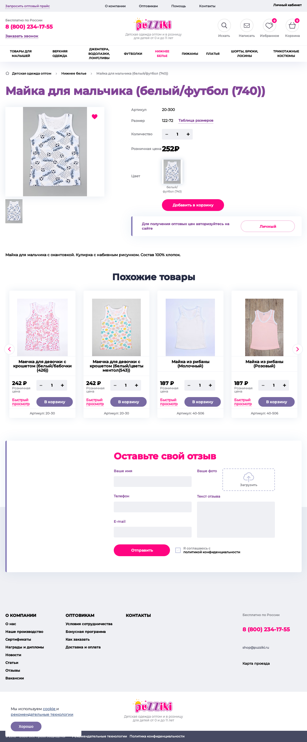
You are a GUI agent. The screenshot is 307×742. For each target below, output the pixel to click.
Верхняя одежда (59, 53)
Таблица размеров (196, 120)
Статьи (11, 662)
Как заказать (78, 639)
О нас (10, 624)
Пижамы (190, 54)
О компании (115, 6)
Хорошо (26, 726)
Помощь (178, 6)
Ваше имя (123, 471)
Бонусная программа (86, 631)
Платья (212, 54)
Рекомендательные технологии (99, 736)
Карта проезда (256, 663)
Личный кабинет (287, 5)
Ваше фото (207, 471)
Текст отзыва (208, 496)
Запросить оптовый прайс (27, 6)
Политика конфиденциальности (157, 736)
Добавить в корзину (193, 205)
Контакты (207, 6)
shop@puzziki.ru (255, 647)
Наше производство (24, 631)
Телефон (121, 496)
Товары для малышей (21, 53)
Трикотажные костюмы (286, 53)
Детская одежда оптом (31, 73)
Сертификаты (18, 639)
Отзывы (12, 670)
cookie (49, 708)
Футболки (133, 54)
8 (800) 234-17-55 (29, 27)
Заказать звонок (21, 36)
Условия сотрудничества (89, 624)
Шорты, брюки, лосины (244, 53)
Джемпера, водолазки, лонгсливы (99, 53)
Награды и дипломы (24, 647)
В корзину (54, 401)
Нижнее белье (162, 53)
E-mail (120, 521)
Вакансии (14, 678)
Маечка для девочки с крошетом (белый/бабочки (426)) (42, 366)
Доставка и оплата (83, 647)
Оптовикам (148, 6)
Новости (13, 655)
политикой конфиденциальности (211, 552)
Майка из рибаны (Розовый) (264, 364)
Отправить (142, 550)
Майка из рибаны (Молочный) (190, 364)
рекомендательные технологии (42, 714)
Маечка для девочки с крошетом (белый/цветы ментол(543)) (116, 366)
